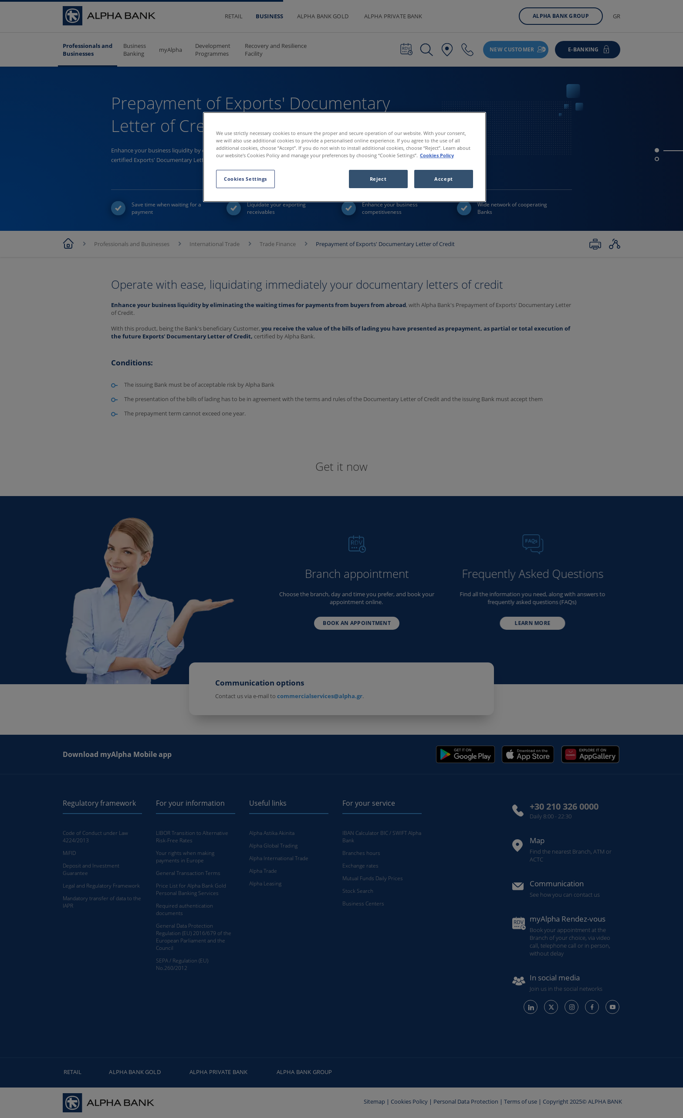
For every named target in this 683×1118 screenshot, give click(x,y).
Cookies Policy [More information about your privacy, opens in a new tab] (437, 155)
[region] (344, 157)
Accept (443, 179)
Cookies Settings (245, 179)
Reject (378, 179)
